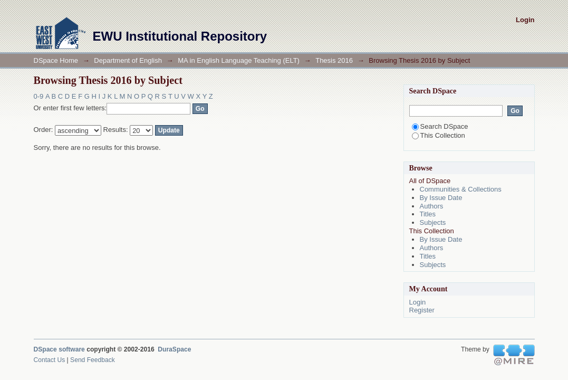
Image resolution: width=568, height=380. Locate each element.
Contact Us (49, 360)
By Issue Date (441, 198)
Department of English (128, 60)
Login (525, 20)
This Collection (438, 135)
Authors (432, 206)
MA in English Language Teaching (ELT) (239, 60)
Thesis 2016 (334, 60)
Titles (428, 214)
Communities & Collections (461, 189)
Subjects (433, 222)
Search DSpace (440, 126)
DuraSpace (174, 349)
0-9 (39, 96)
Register (422, 310)
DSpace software (59, 349)
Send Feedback (92, 360)
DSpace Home (56, 60)
